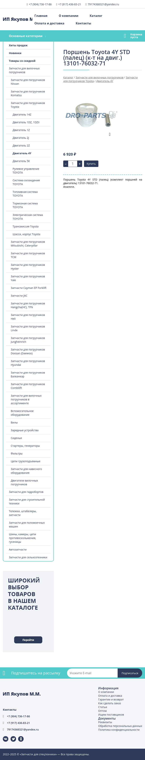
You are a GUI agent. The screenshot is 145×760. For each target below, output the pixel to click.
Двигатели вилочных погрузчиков (24, 482)
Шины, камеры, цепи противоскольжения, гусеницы (22, 538)
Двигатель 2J (21, 138)
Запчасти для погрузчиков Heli (28, 316)
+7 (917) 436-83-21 (69, 4)
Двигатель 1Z (21, 130)
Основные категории (25, 36)
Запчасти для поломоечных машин (27, 524)
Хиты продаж (18, 45)
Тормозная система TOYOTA (25, 205)
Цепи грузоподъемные (25, 461)
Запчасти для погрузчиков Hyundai (28, 363)
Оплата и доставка (49, 23)
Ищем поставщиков (111, 714)
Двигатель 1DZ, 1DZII (26, 122)
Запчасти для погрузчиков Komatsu (28, 93)
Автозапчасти (18, 549)
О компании (68, 16)
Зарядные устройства (25, 430)
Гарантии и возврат (111, 699)
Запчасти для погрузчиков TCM (28, 255)
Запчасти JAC (19, 295)
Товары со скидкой (22, 61)
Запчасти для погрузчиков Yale (28, 278)
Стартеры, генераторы (25, 445)
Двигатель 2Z (21, 145)
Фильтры (16, 453)
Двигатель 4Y (22, 153)
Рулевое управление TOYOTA (26, 170)
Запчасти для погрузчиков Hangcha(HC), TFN (28, 305)
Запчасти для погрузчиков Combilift (28, 386)
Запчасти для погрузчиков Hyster (28, 266)
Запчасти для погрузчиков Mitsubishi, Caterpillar (28, 243)
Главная (40, 16)
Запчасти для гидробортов (26, 492)
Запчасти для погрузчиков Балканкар (28, 374)
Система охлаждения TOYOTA (26, 182)
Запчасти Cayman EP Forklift (28, 288)
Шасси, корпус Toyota (26, 234)
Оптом (102, 711)
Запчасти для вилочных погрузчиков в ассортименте (26, 399)
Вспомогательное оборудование (22, 412)
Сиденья (16, 438)
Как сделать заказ (109, 703)
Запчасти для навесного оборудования (26, 471)
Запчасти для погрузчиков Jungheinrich (28, 340)
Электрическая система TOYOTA (28, 216)
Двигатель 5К (21, 161)
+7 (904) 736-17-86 (40, 4)
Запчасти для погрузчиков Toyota (28, 105)
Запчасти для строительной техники (27, 501)
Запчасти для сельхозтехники (28, 557)
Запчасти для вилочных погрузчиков (24, 70)
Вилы (14, 422)
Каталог (96, 16)
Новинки (15, 53)
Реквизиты (105, 722)
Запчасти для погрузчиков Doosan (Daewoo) (28, 351)
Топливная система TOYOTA (25, 193)
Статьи (102, 707)
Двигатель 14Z (22, 114)
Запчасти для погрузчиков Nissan (28, 81)
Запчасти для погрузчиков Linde (28, 328)
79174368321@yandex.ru (103, 4)
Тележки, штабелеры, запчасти (23, 513)
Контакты (83, 23)
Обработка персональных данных (120, 726)
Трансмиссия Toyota (26, 226)
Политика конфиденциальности (119, 729)
